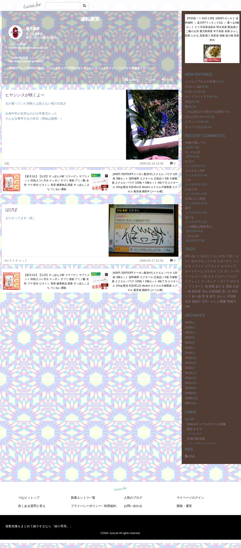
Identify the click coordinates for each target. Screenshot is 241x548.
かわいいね (192, 86)
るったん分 (192, 152)
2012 (188, 378)
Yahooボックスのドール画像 (206, 424)
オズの (189, 161)
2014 (188, 367)
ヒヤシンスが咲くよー (24, 95)
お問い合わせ (133, 506)
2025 (188, 322)
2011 (188, 383)
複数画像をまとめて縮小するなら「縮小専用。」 (39, 526)
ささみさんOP (195, 170)
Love (150, 79)
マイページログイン (190, 497)
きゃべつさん (194, 127)
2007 (188, 403)
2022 (188, 337)
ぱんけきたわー (195, 116)
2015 (188, 362)
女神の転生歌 (196, 438)
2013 (188, 372)
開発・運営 (184, 506)
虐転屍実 (90, 19)
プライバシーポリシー (86, 506)
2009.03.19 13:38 (151, 163)
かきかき (191, 189)
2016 (188, 357)
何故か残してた (195, 142)
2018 (188, 352)
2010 (188, 388)
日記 (188, 101)
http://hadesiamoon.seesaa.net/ (28, 47)
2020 (188, 347)
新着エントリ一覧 (83, 497)
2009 (188, 393)
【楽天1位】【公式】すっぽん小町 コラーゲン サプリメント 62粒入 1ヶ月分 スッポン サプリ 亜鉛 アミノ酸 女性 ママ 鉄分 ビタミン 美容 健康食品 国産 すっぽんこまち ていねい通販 (56, 183)
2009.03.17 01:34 (151, 260)
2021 (188, 342)
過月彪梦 (33, 29)
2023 (188, 332)
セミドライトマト (197, 96)
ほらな (189, 217)
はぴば (11, 210)
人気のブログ (133, 497)
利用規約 (110, 506)
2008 (188, 398)
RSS (190, 456)
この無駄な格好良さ (198, 226)
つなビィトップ (28, 497)
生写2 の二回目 (195, 198)
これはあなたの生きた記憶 (203, 111)
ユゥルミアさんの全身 (200, 81)
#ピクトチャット (16, 260)
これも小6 (192, 236)
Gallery (131, 79)
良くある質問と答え (32, 506)
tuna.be (120, 489)
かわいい (191, 91)
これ (188, 180)
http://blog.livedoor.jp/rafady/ (26, 61)
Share (167, 79)
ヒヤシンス (192, 121)
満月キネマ (194, 429)
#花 (7, 163)
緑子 (188, 208)
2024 (188, 327)
